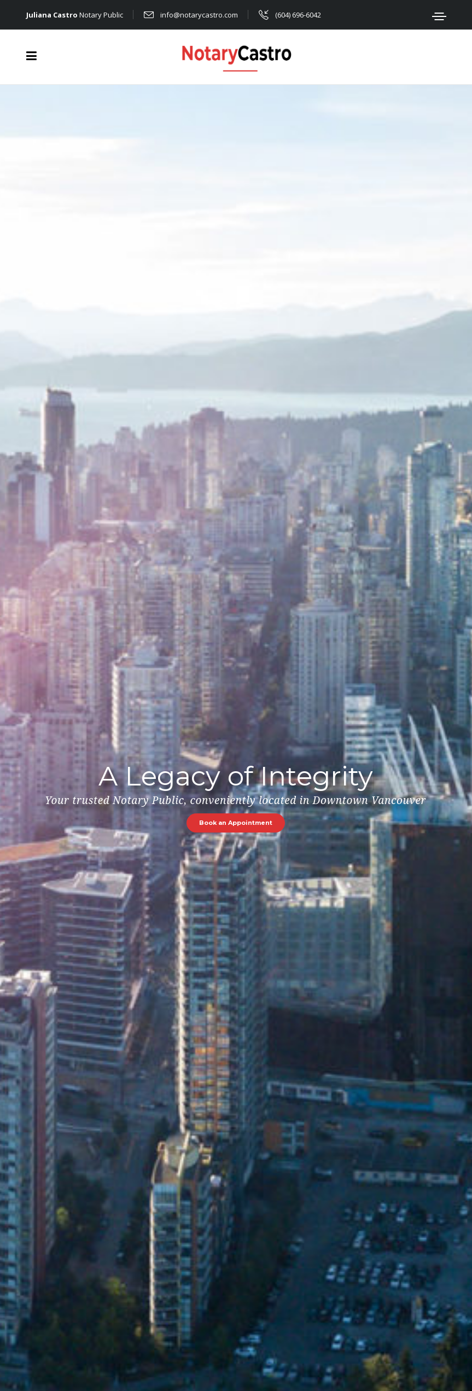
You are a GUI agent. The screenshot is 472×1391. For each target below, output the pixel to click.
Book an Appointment (235, 823)
